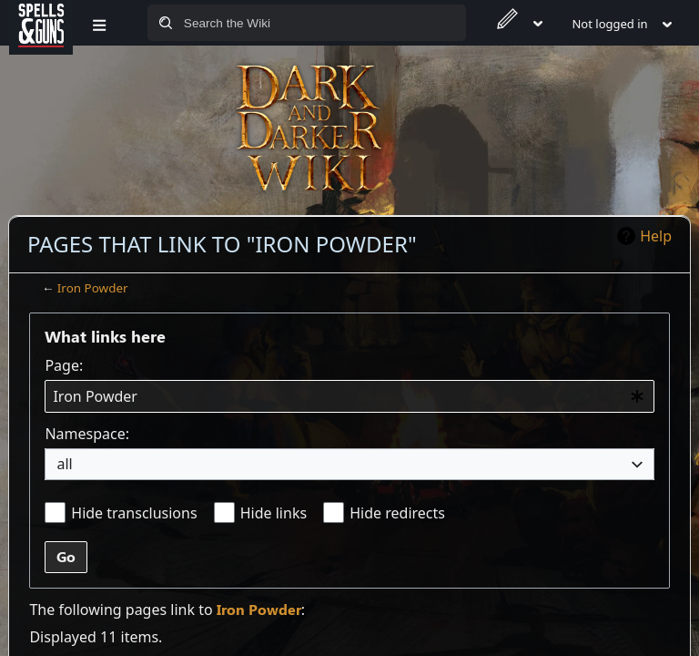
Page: (64, 365)
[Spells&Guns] (41, 23)
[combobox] (349, 397)
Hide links (273, 513)
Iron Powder (92, 288)
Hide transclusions (134, 513)
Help (656, 236)
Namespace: (87, 434)
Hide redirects (397, 513)
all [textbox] (64, 464)
